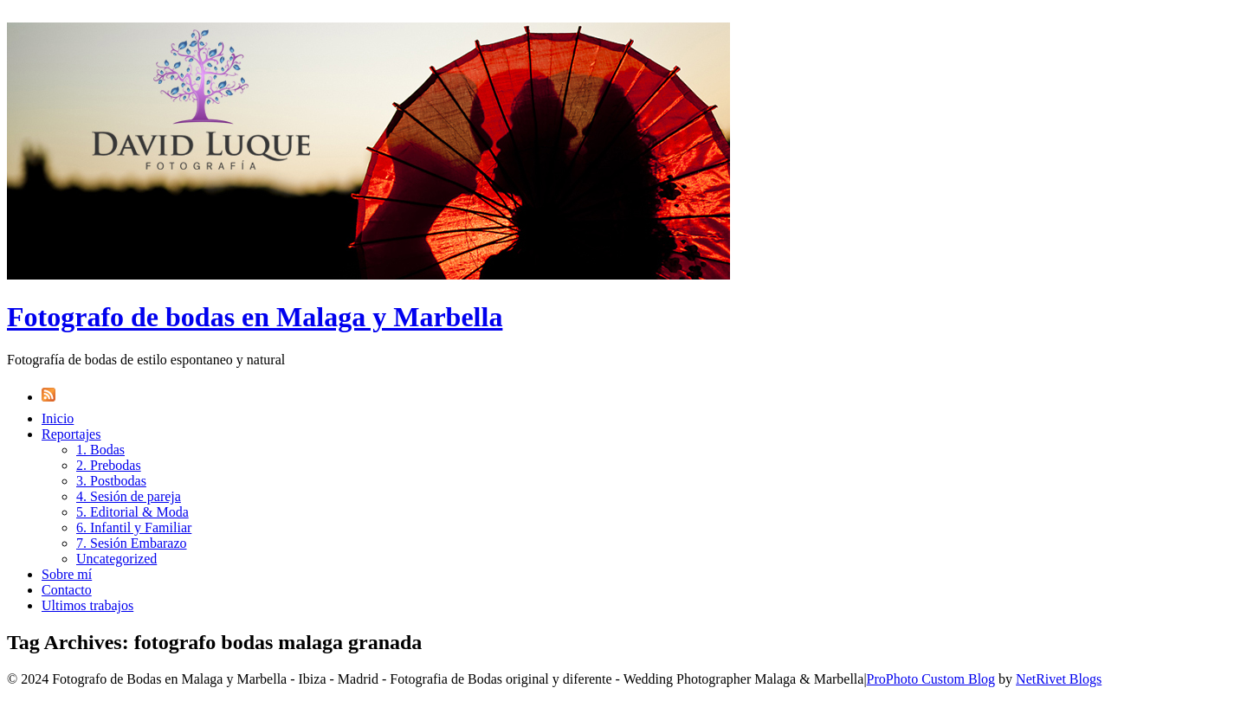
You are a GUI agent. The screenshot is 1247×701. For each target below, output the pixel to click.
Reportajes (71, 434)
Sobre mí (67, 574)
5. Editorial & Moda (132, 512)
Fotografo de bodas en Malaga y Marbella (254, 316)
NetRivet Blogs (1059, 679)
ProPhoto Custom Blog (931, 679)
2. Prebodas (108, 465)
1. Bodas (100, 449)
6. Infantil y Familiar (133, 527)
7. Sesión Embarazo (131, 543)
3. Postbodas (111, 480)
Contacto (67, 589)
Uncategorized (116, 558)
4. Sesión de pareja (128, 496)
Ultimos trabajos (87, 605)
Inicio (58, 418)
